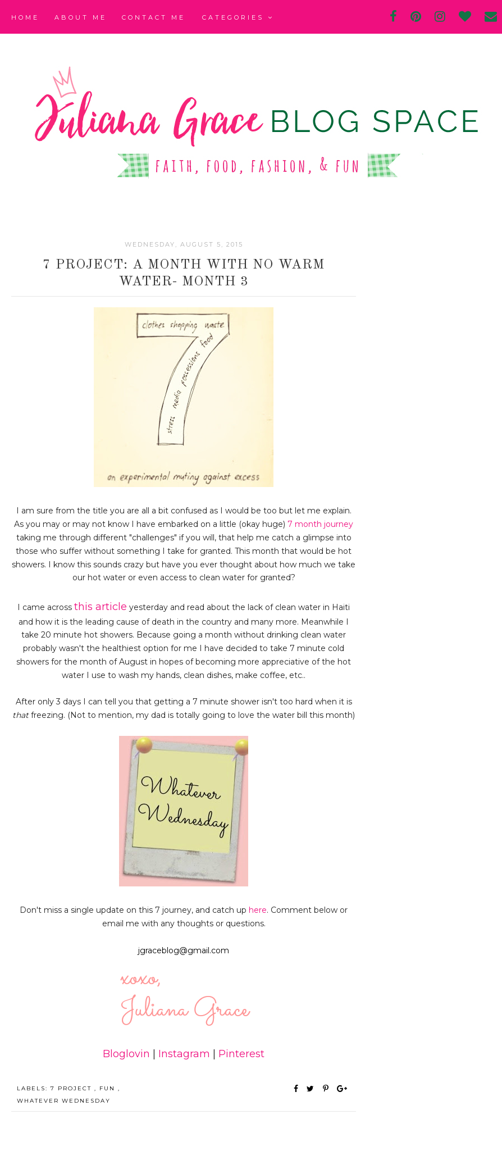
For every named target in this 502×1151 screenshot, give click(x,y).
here (258, 910)
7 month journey (320, 524)
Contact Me (153, 17)
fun (108, 1088)
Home (25, 17)
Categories (238, 17)
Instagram (184, 1054)
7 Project (72, 1088)
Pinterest (241, 1054)
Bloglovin (126, 1054)
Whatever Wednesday (64, 1100)
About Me (80, 17)
